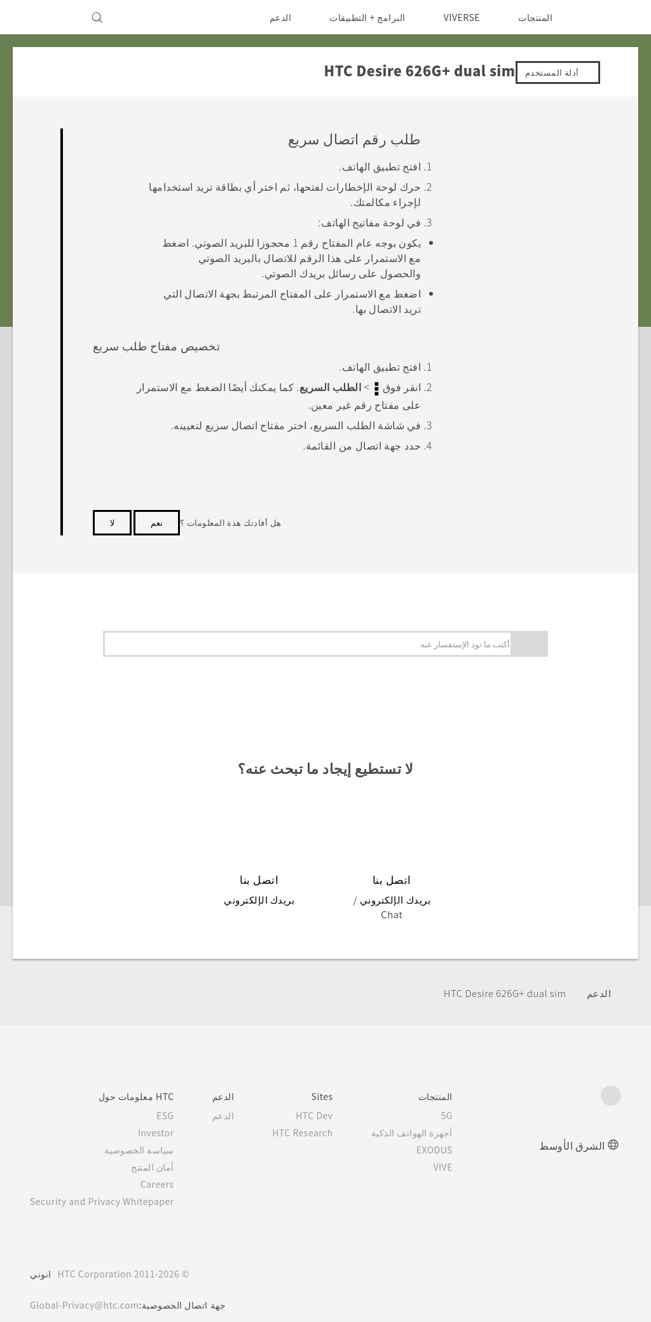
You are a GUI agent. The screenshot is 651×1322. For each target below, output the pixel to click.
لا (112, 521)
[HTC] (606, 17)
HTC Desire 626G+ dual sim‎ (499, 977)
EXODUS (451, 1134)
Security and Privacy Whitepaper (108, 1186)
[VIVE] (47, 17)
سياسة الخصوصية (150, 1134)
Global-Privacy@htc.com (88, 1289)
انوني (40, 1258)
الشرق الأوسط (572, 1130)
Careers (167, 1168)
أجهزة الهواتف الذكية (430, 1117)
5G (466, 1100)
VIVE (460, 1151)
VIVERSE (459, 17)
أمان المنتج (164, 1151)
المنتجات (535, 17)
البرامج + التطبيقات (359, 17)
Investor (166, 1117)
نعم (157, 521)
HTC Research (317, 1117)
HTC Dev (330, 1100)
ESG (175, 1100)
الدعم (272, 17)
